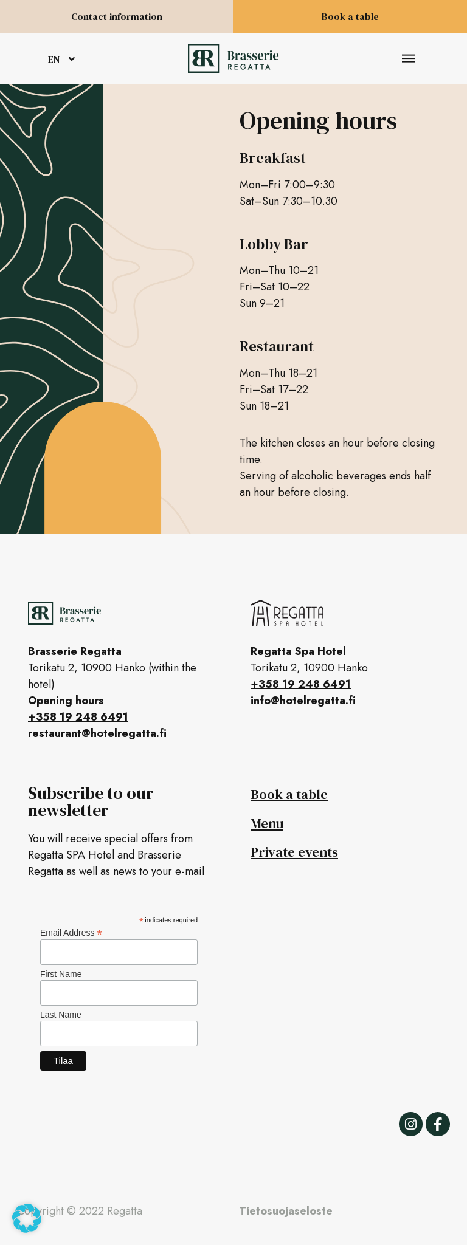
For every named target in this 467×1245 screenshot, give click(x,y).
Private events (294, 852)
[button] (409, 59)
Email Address (71, 932)
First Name (60, 974)
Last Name (60, 1014)
